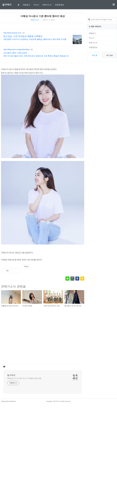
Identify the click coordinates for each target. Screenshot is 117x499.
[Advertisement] (65, 42)
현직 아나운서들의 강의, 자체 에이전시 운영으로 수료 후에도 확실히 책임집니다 (36, 86)
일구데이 (6, 4)
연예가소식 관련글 (13, 381)
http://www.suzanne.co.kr (12, 63)
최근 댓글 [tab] (109, 55)
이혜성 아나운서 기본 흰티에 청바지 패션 (43, 16)
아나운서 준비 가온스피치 (15, 83)
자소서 (36, 5)
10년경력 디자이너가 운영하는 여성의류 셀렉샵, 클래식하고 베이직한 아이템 (34, 70)
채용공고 (26, 5)
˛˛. (40, 20)
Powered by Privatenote (8, 496)
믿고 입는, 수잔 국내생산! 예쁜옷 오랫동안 (22, 67)
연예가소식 (47, 5)
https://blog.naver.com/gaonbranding (16, 80)
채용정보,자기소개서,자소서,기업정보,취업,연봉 (24, 473)
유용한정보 (59, 5)
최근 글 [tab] (94, 55)
